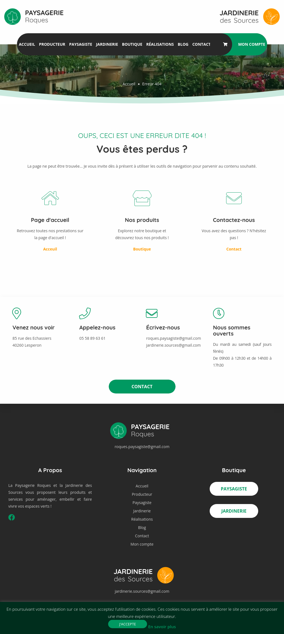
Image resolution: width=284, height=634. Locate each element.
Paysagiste (80, 44)
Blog (183, 44)
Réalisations (160, 44)
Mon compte (251, 44)
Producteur (52, 44)
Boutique (132, 44)
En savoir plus (162, 626)
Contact (201, 44)
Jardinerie (107, 44)
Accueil (27, 44)
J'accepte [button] (127, 624)
